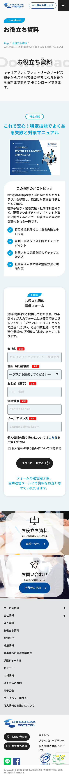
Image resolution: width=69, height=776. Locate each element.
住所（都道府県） (19, 366)
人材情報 (9, 675)
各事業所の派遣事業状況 (18, 653)
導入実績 (9, 623)
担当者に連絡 (32, 588)
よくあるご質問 (13, 683)
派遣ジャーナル (13, 660)
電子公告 (44, 735)
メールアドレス (17, 418)
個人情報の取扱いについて (19, 705)
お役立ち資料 (11, 630)
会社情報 (9, 615)
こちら (53, 437)
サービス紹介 (11, 608)
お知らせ (9, 638)
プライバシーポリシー (51, 740)
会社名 (11, 349)
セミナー (9, 668)
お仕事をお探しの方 (43, 5)
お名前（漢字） (17, 383)
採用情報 (9, 645)
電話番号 (13, 401)
